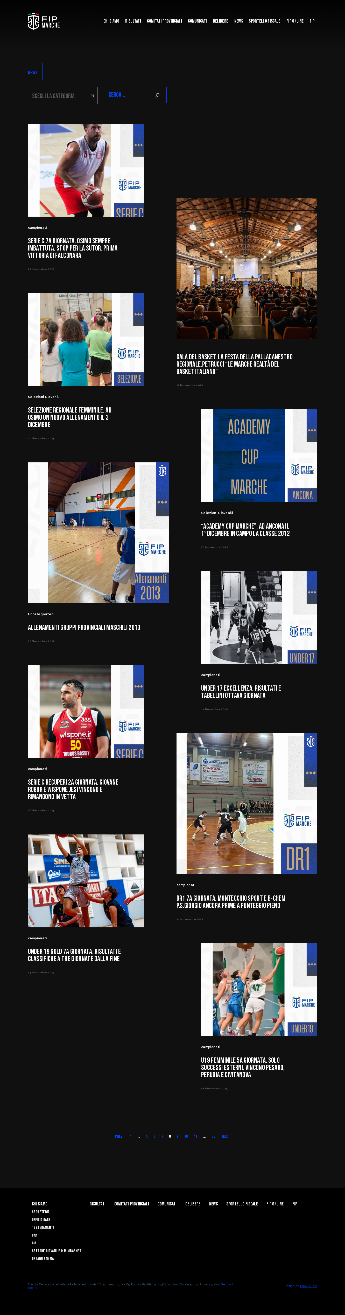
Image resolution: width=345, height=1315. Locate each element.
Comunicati (197, 21)
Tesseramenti (43, 1226)
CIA (34, 1242)
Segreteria (41, 1211)
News (238, 21)
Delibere (220, 21)
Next (226, 1135)
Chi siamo (111, 21)
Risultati (133, 21)
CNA (34, 1234)
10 (186, 1135)
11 (195, 1135)
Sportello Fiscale (264, 21)
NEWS (33, 73)
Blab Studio (308, 1285)
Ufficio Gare (41, 1219)
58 (213, 1135)
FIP (312, 21)
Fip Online (295, 21)
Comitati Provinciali (164, 21)
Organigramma (43, 1258)
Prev (118, 1135)
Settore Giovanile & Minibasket (56, 1250)
